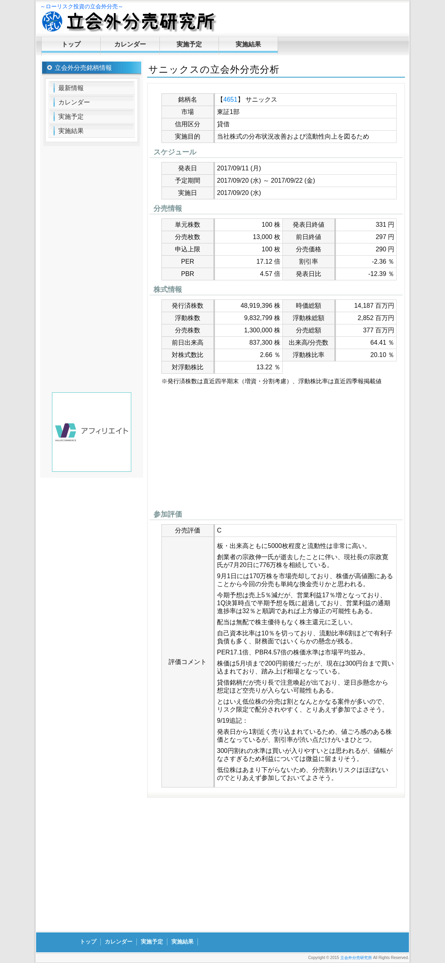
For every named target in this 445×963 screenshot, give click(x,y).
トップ (71, 44)
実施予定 (189, 44)
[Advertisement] (276, 449)
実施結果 (248, 44)
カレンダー (130, 44)
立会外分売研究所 (356, 957)
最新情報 (71, 88)
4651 (230, 99)
